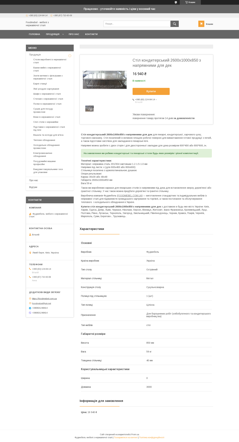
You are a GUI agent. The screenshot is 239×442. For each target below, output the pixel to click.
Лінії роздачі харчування (46, 89)
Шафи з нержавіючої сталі (47, 94)
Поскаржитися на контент (126, 437)
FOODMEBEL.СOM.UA (130, 195)
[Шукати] (174, 24)
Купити (151, 91)
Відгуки (33, 187)
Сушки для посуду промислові (43, 110)
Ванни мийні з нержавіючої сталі (47, 69)
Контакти (91, 34)
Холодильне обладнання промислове (46, 146)
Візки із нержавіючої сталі (46, 117)
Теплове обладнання (44, 140)
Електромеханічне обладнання (42, 154)
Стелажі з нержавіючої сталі (48, 99)
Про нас (74, 34)
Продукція (52, 34)
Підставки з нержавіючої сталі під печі (49, 128)
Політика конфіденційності (151, 437)
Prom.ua (135, 434)
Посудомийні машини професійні (44, 162)
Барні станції (40, 83)
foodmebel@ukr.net (41, 303)
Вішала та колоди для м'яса (48, 135)
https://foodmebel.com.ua (44, 298)
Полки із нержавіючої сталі (47, 104)
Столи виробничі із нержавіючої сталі (50, 61)
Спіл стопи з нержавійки (45, 122)
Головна (34, 34)
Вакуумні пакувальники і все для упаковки (48, 170)
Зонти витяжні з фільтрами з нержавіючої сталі (48, 77)
